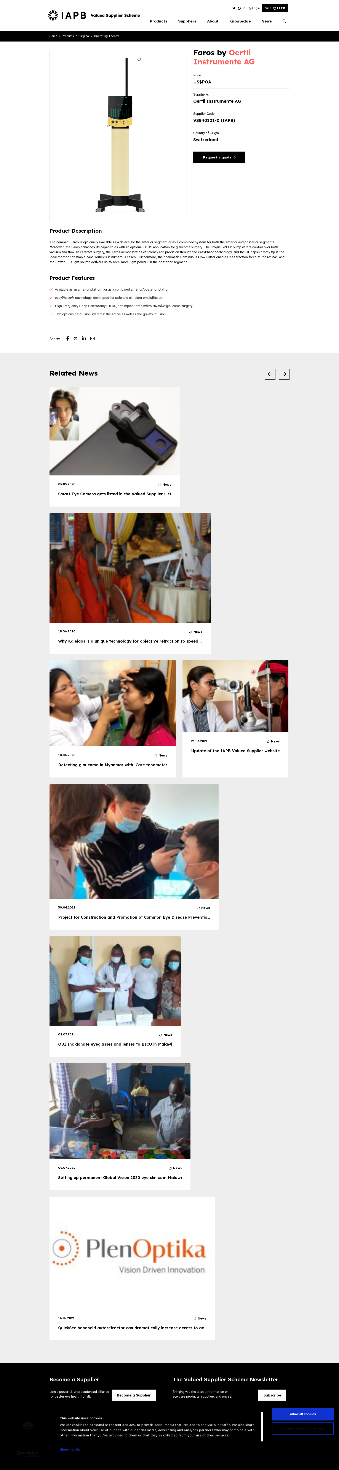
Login (254, 8)
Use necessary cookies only (303, 1436)
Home (53, 36)
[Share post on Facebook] (70, 339)
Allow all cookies (303, 1422)
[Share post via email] (94, 339)
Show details (70, 1457)
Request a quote (219, 157)
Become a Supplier (134, 1395)
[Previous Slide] (270, 374)
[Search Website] (284, 21)
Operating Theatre (107, 36)
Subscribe (272, 1395)
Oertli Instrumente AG (224, 57)
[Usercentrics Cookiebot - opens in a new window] (28, 1461)
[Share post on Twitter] (78, 339)
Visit (275, 8)
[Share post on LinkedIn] (86, 339)
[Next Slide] (284, 374)
